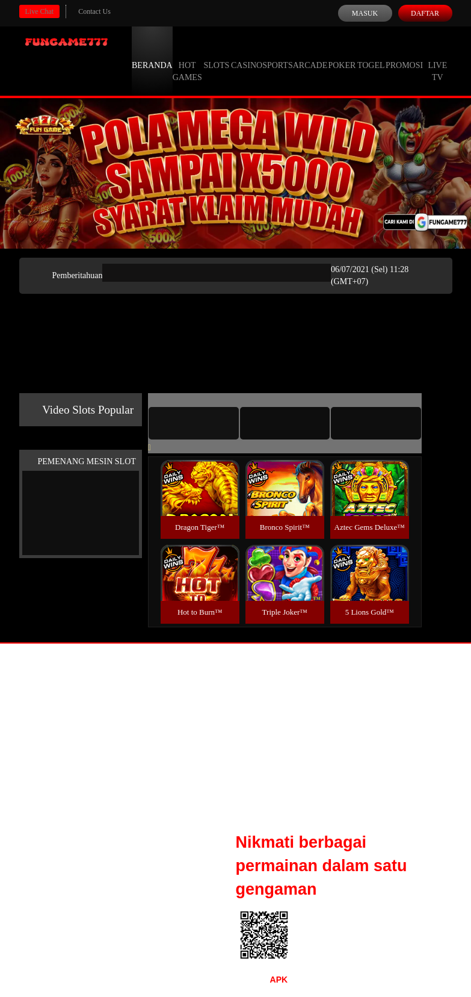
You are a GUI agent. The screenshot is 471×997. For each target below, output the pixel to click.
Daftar (425, 13)
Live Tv (437, 60)
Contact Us (94, 11)
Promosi (404, 54)
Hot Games (187, 60)
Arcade (310, 54)
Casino (246, 54)
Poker (342, 54)
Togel (371, 54)
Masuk (365, 13)
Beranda (152, 54)
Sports (277, 54)
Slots (216, 54)
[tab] (194, 423)
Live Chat (39, 11)
